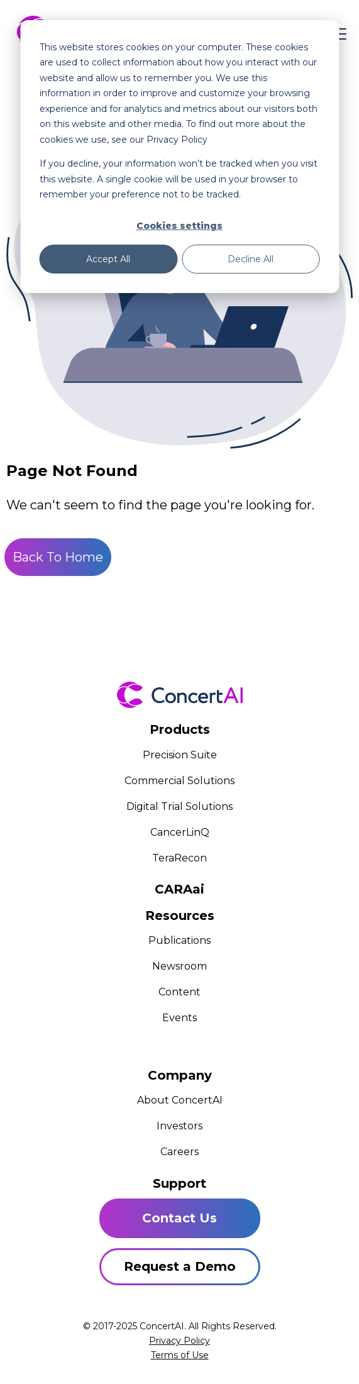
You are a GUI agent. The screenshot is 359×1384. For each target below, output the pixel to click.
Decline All (250, 259)
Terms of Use (180, 1355)
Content (179, 992)
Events (179, 1018)
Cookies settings (179, 225)
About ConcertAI (180, 1100)
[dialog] (179, 156)
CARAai (179, 889)
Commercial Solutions (179, 781)
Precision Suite (180, 755)
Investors (179, 1126)
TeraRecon (179, 858)
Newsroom (179, 966)
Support (179, 1183)
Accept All (108, 259)
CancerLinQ (179, 832)
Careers (179, 1152)
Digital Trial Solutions (179, 806)
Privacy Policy (179, 1340)
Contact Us (179, 1218)
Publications (179, 940)
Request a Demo (180, 1266)
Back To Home (58, 557)
